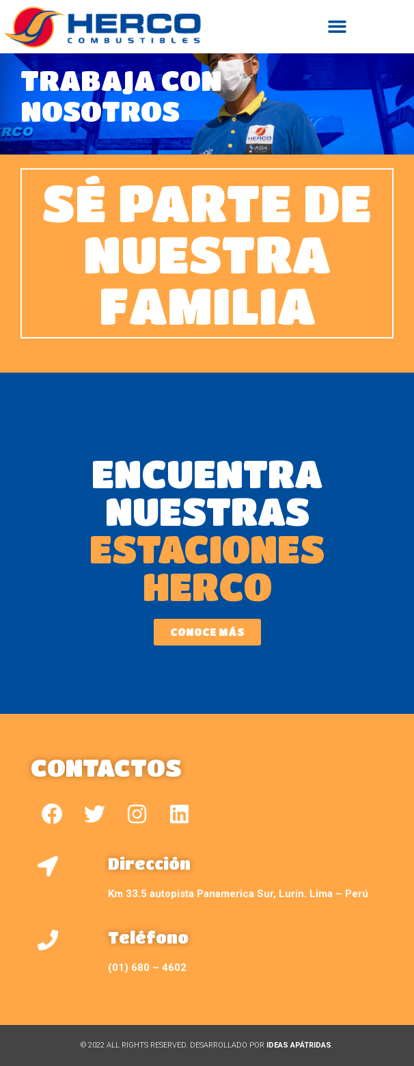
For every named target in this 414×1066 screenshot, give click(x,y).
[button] (337, 27)
